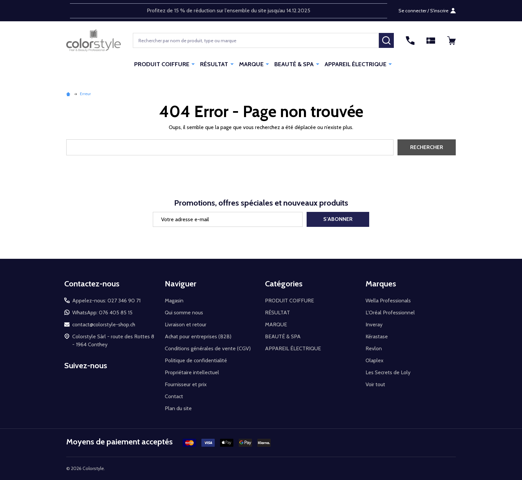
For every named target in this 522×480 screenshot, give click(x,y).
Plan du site (178, 408)
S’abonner (338, 219)
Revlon (374, 348)
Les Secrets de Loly (388, 372)
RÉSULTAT (214, 64)
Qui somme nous (184, 312)
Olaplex (375, 360)
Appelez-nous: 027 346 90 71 (106, 300)
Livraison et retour (185, 324)
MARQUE (251, 64)
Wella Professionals (388, 300)
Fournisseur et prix (186, 384)
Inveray (374, 324)
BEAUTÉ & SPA (294, 64)
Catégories (284, 283)
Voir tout (375, 384)
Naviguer (180, 283)
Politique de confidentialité (196, 360)
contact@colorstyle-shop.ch (103, 324)
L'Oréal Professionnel (390, 312)
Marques (381, 283)
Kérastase (377, 336)
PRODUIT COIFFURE (162, 64)
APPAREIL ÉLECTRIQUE (355, 64)
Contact (174, 396)
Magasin (174, 300)
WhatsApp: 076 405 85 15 (102, 312)
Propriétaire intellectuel (192, 372)
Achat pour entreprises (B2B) (198, 336)
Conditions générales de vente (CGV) (208, 348)
